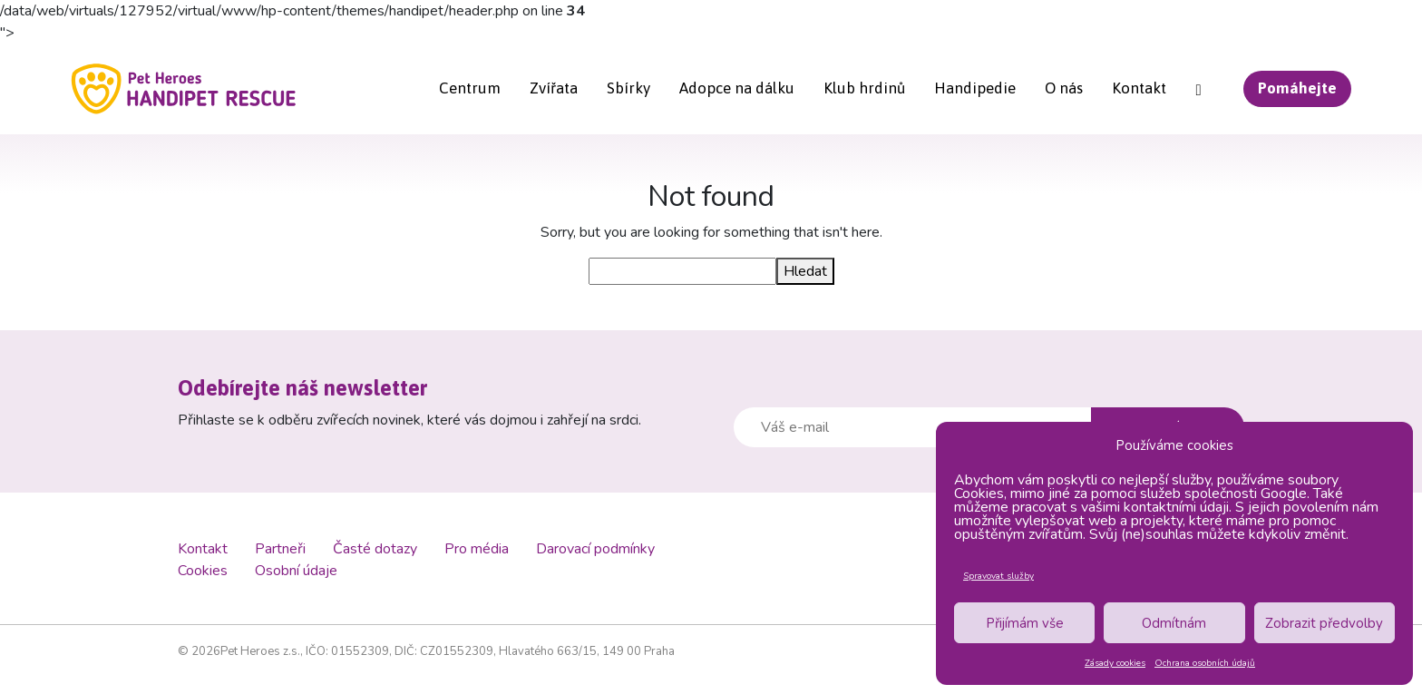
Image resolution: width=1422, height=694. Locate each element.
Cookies (203, 571)
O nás (1064, 88)
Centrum (470, 88)
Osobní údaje (296, 571)
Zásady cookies (1115, 663)
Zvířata (554, 88)
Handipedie (975, 88)
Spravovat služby (998, 576)
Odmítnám (1174, 623)
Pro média (476, 549)
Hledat (805, 271)
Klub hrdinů (864, 88)
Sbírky (628, 88)
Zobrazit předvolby (1324, 623)
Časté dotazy (375, 549)
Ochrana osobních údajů (1204, 663)
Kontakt (1139, 88)
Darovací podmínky (595, 549)
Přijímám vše (1025, 623)
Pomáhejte (1297, 88)
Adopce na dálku (736, 88)
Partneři (280, 549)
